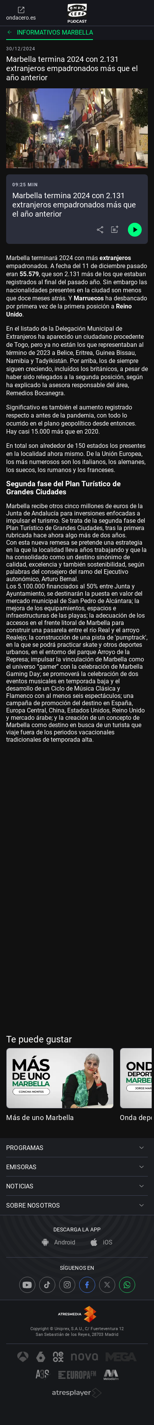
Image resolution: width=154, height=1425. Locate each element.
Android (58, 1242)
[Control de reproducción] (135, 230)
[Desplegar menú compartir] (100, 229)
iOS (102, 1242)
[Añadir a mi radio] (115, 229)
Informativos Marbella (49, 32)
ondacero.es (21, 13)
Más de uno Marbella (40, 1117)
